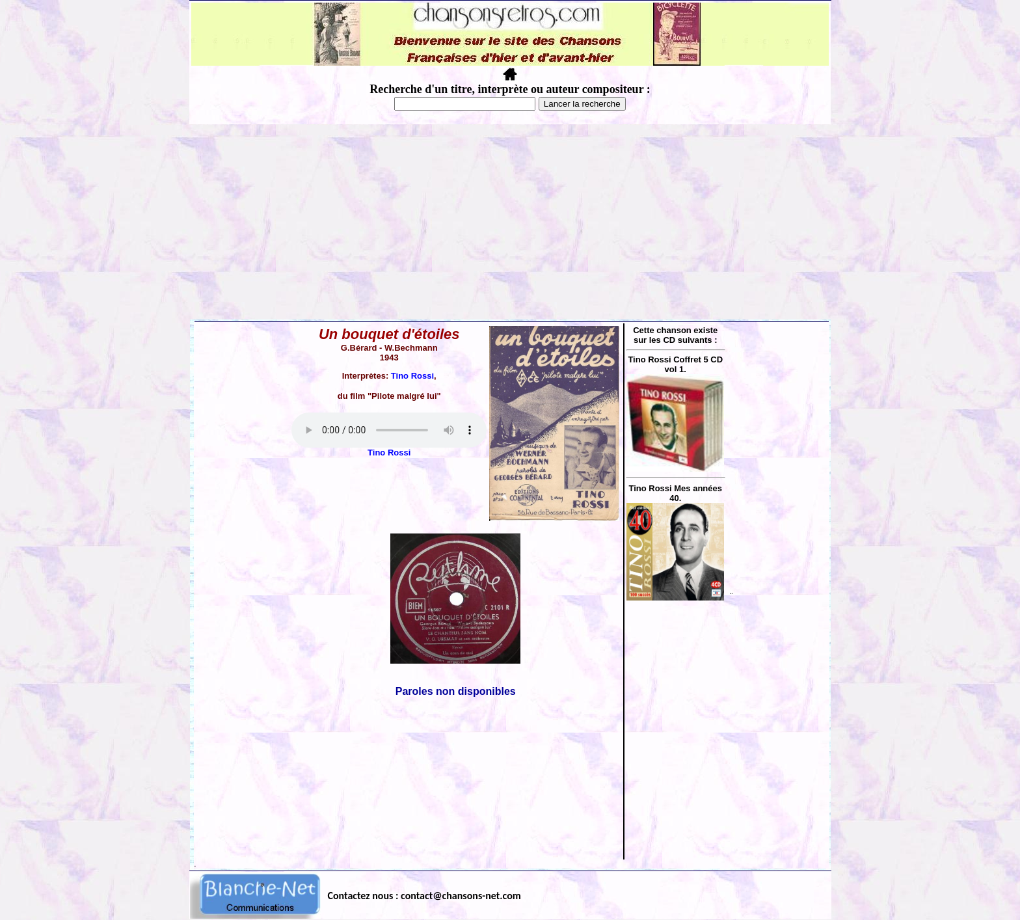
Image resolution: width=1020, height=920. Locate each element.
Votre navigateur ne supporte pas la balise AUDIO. (389, 430)
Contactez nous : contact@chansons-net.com (424, 895)
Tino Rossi (412, 376)
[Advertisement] (510, 222)
